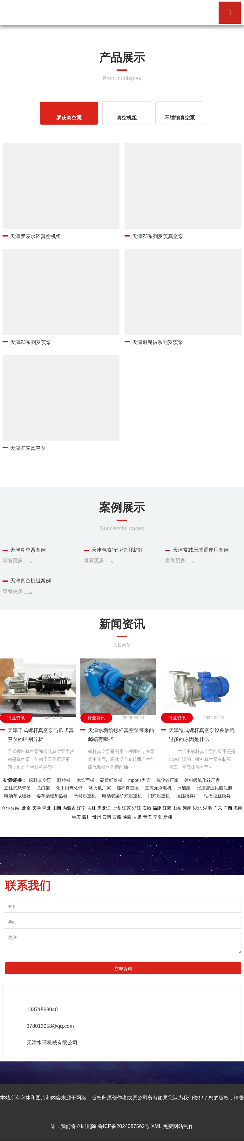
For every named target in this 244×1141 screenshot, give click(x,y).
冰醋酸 (184, 788)
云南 (106, 817)
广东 (217, 808)
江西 (167, 808)
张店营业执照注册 (214, 788)
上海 (116, 808)
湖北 (197, 808)
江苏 (126, 808)
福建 (156, 808)
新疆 (167, 817)
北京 (26, 808)
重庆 (76, 817)
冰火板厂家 (100, 788)
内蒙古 (69, 808)
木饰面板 (85, 780)
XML (156, 1126)
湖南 (207, 808)
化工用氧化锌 (69, 788)
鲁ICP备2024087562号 (124, 1126)
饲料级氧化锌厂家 (202, 780)
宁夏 (157, 817)
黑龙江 (104, 808)
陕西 (127, 817)
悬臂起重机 (85, 795)
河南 (187, 808)
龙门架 (43, 788)
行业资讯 (16, 717)
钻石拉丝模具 (217, 795)
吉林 (91, 808)
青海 (147, 817)
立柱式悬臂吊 (17, 788)
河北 (46, 808)
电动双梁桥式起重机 (122, 795)
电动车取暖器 (17, 795)
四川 (86, 817)
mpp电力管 (139, 780)
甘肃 (137, 817)
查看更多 (13, 560)
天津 (36, 808)
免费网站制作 (178, 1126)
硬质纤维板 (111, 780)
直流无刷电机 (158, 788)
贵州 (96, 817)
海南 (238, 808)
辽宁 (81, 808)
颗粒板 (64, 780)
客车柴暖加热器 (52, 795)
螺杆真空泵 (40, 780)
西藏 (116, 817)
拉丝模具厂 (187, 795)
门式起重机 (159, 795)
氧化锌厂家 (167, 780)
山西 (56, 808)
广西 (227, 808)
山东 (177, 808)
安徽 (146, 808)
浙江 (136, 808)
